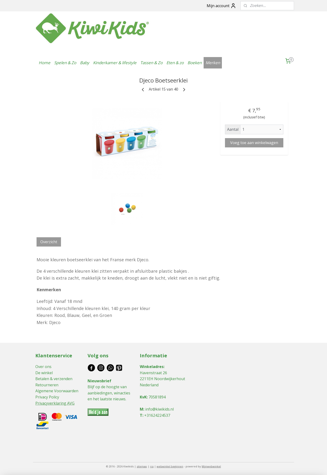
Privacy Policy (47, 397)
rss (152, 466)
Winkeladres (152, 366)
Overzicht (48, 241)
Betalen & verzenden (53, 378)
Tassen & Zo (151, 62)
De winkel (44, 372)
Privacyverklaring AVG (55, 403)
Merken (213, 62)
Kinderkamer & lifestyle (114, 62)
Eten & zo (175, 62)
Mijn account (221, 6)
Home (44, 62)
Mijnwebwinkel (211, 466)
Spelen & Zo (65, 62)
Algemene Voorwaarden (56, 390)
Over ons (43, 366)
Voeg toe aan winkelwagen (254, 142)
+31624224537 (157, 415)
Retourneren (46, 385)
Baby (84, 62)
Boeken (194, 62)
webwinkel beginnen (170, 466)
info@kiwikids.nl (159, 409)
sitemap (142, 466)
